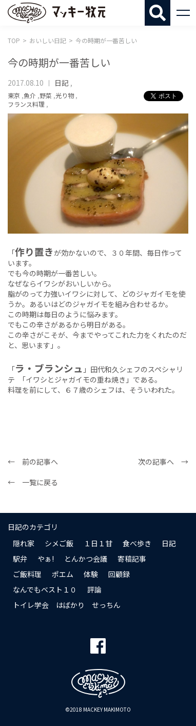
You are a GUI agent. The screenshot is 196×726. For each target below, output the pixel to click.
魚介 (30, 95)
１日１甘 (98, 543)
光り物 (64, 95)
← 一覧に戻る (33, 482)
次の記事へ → (163, 461)
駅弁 (20, 558)
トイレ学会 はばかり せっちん (67, 605)
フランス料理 (26, 104)
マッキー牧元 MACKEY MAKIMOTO (56, 13)
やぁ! (45, 558)
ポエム (62, 574)
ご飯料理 (27, 574)
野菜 (46, 95)
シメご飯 (59, 543)
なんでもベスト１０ (45, 589)
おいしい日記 (47, 40)
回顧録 (119, 574)
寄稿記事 (131, 558)
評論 (94, 589)
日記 (61, 83)
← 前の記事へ (33, 461)
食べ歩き (137, 543)
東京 (14, 95)
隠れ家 (23, 543)
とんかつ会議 (85, 558)
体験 (91, 574)
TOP (14, 40)
